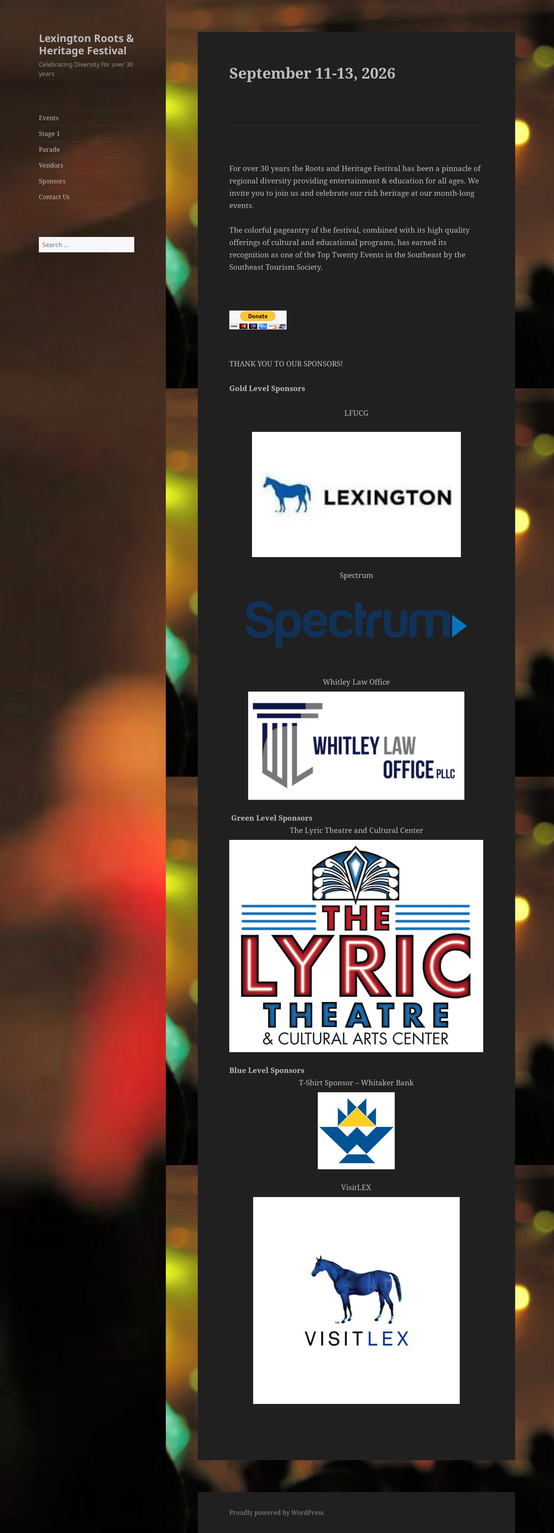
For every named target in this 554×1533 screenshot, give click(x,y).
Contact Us (54, 197)
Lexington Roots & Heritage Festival (86, 44)
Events (48, 118)
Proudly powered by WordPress (276, 1512)
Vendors (51, 165)
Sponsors (52, 181)
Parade (49, 149)
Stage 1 (49, 133)
